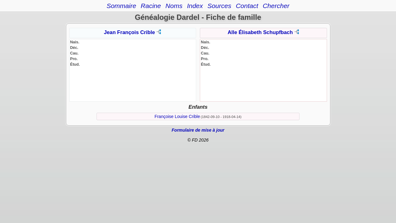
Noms (174, 5)
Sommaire (121, 5)
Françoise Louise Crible (177, 116)
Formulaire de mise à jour (198, 130)
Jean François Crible (129, 32)
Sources (219, 5)
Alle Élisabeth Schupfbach (260, 32)
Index (195, 5)
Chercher (276, 5)
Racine (151, 5)
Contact (247, 5)
